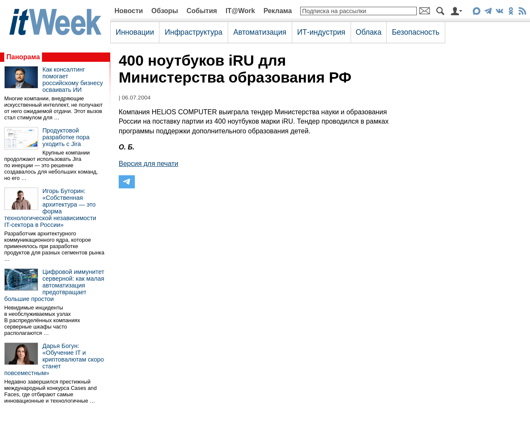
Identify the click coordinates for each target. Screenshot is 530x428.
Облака (369, 32)
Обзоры (164, 10)
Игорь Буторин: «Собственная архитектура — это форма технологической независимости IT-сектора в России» (50, 208)
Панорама (23, 57)
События (202, 10)
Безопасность (415, 32)
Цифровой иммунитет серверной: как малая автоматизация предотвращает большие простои (54, 285)
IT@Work (240, 10)
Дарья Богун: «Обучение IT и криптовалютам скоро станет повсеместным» (54, 359)
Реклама (277, 10)
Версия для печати (148, 163)
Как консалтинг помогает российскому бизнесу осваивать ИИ (72, 79)
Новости (128, 10)
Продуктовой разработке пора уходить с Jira (65, 137)
